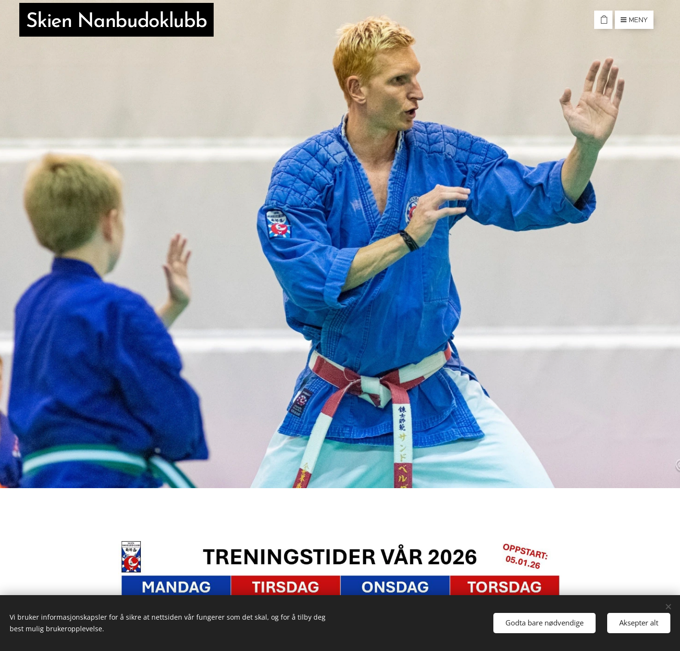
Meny (634, 19)
